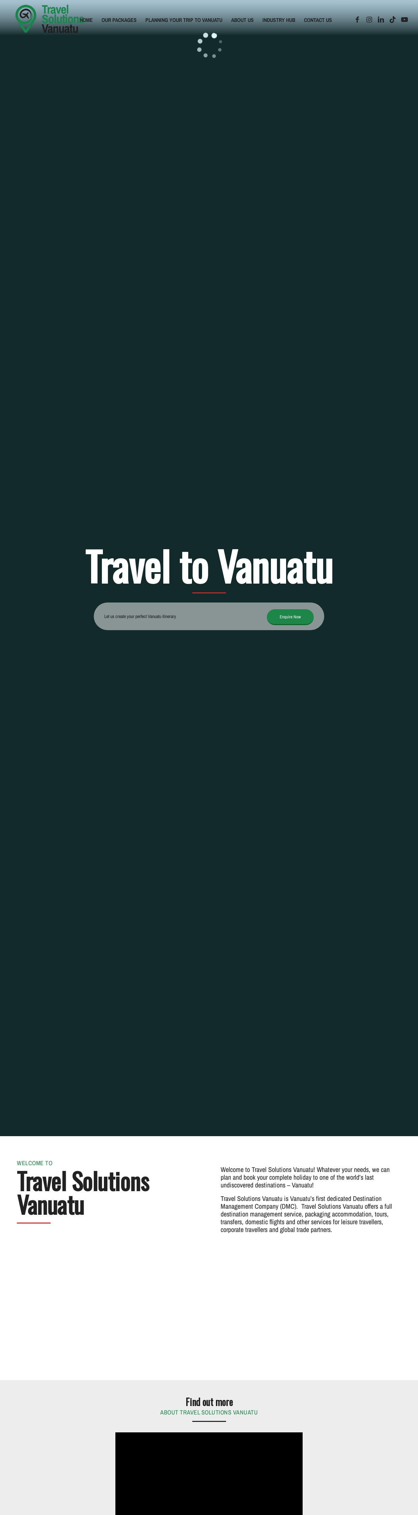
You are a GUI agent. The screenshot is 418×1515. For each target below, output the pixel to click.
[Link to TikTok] (393, 20)
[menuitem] (86, 20)
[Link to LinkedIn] (381, 20)
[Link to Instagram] (369, 20)
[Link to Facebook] (357, 20)
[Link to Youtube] (404, 20)
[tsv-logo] (49, 20)
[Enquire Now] (290, 617)
